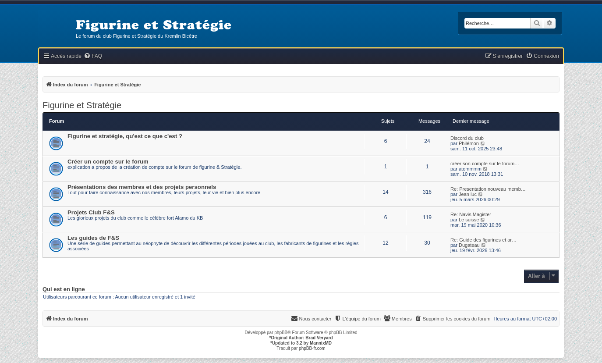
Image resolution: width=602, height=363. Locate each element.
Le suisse (469, 219)
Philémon (469, 143)
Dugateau (469, 245)
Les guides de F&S (93, 238)
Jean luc (468, 194)
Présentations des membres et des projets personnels (141, 187)
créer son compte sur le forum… (484, 163)
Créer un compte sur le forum (108, 161)
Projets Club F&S (91, 212)
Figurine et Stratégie (81, 105)
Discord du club (467, 138)
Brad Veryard (319, 337)
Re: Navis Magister (470, 214)
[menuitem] (93, 56)
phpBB (280, 332)
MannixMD (321, 343)
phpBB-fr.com (312, 348)
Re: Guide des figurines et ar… (483, 239)
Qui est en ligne (63, 289)
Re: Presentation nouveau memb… (488, 189)
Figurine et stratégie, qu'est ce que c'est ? (124, 136)
